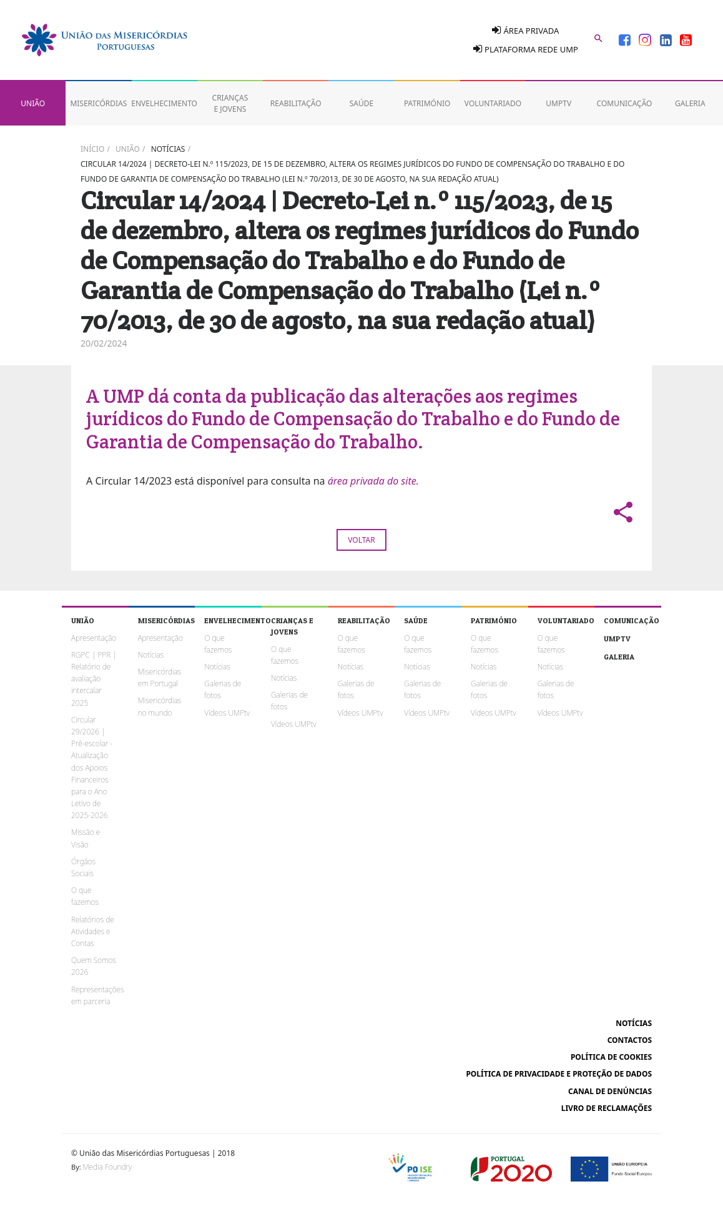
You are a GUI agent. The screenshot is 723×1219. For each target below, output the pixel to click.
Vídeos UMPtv (227, 713)
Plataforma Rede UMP (525, 49)
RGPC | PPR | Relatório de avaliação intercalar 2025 (94, 678)
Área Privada (525, 30)
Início (92, 149)
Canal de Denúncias (610, 1091)
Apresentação (93, 638)
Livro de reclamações (606, 1108)
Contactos (629, 1040)
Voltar (361, 540)
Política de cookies (611, 1057)
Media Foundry (107, 1167)
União (128, 149)
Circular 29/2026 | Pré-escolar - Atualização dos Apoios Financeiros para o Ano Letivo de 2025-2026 (91, 767)
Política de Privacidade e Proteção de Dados (559, 1073)
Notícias (168, 149)
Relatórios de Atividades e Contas (92, 931)
